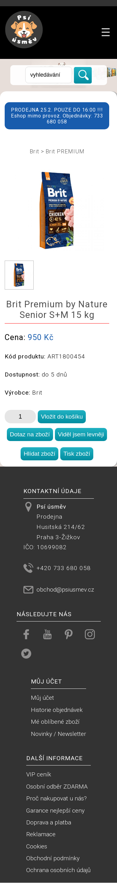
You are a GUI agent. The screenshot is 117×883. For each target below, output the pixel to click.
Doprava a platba (48, 822)
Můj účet (42, 697)
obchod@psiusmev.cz (65, 589)
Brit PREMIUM (65, 151)
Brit (34, 151)
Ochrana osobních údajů (58, 870)
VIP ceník (38, 774)
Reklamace (41, 834)
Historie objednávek (57, 709)
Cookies (36, 846)
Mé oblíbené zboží (55, 721)
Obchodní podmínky (53, 858)
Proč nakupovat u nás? (56, 798)
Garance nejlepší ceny (55, 810)
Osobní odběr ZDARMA (57, 786)
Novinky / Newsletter (58, 733)
